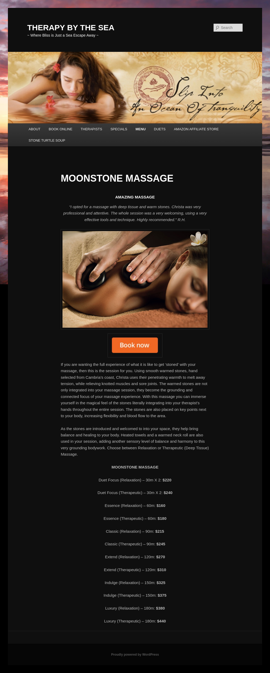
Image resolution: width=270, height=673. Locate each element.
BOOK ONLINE (61, 129)
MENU (141, 129)
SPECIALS (118, 129)
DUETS (160, 129)
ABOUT (34, 129)
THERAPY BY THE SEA (70, 27)
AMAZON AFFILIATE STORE (196, 129)
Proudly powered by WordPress (135, 654)
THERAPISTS (91, 129)
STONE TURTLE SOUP (46, 140)
